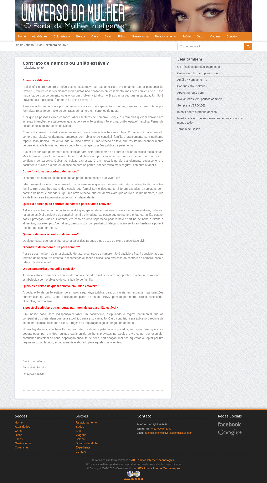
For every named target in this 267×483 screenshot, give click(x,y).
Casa (94, 36)
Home (22, 36)
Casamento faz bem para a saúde (199, 73)
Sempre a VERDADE (191, 105)
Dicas (108, 36)
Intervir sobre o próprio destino (197, 112)
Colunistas (61, 36)
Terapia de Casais (189, 129)
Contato (231, 36)
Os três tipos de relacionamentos (198, 66)
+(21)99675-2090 (161, 428)
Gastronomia (140, 36)
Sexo (200, 36)
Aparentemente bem (190, 92)
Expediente (83, 447)
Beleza (80, 36)
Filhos (122, 36)
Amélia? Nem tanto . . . (192, 79)
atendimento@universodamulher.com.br (168, 432)
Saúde (186, 36)
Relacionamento (165, 36)
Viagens (215, 36)
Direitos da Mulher (87, 443)
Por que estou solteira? (192, 86)
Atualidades (39, 36)
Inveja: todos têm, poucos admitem (199, 99)
